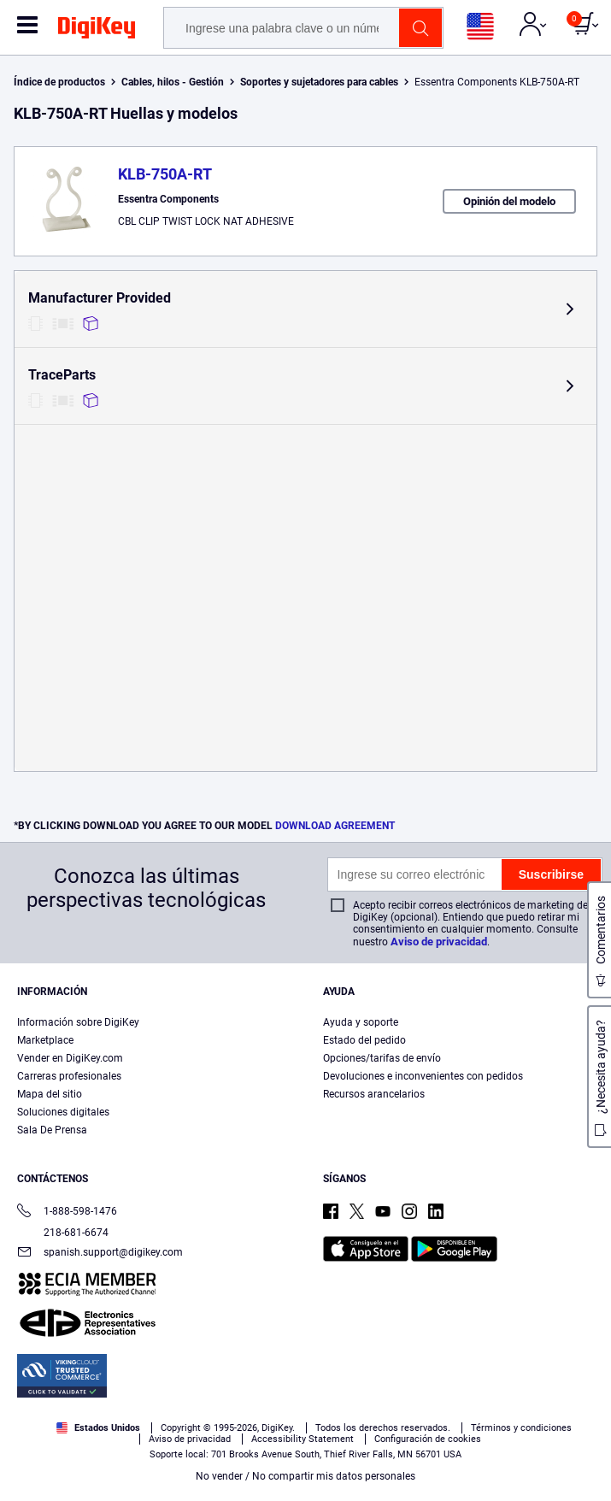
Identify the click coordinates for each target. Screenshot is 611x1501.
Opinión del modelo (509, 201)
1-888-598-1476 (67, 1212)
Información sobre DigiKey (78, 1022)
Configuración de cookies (427, 1439)
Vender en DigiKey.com (70, 1058)
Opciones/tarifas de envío (382, 1058)
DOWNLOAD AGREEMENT (335, 826)
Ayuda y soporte (360, 1022)
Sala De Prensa (52, 1130)
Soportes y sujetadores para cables (319, 82)
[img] (96, 30)
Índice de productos (59, 82)
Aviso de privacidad (439, 941)
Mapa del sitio (49, 1094)
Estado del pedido (364, 1040)
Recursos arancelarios (374, 1094)
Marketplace (45, 1040)
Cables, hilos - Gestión (172, 82)
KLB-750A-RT (165, 174)
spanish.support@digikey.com (100, 1253)
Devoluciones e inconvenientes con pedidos (423, 1076)
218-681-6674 (63, 1233)
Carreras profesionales (69, 1076)
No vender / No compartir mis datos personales (305, 1476)
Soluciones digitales (63, 1112)
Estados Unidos (98, 1427)
